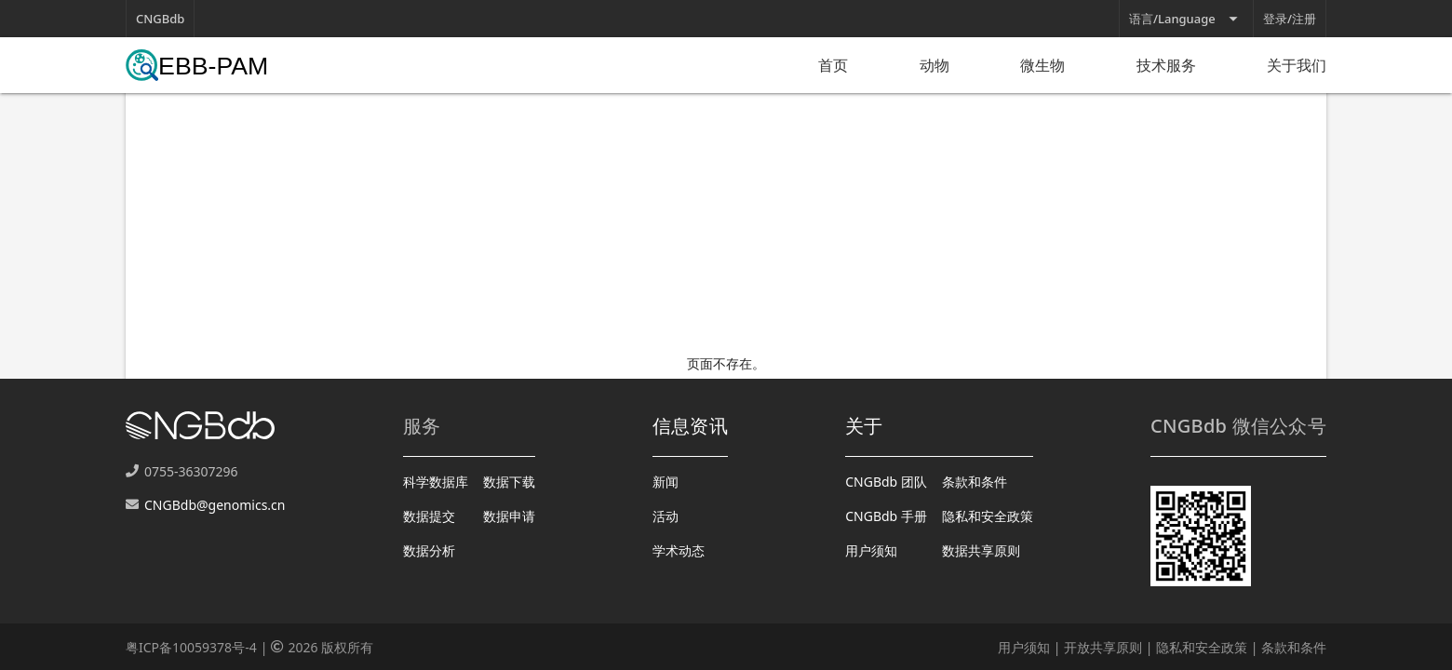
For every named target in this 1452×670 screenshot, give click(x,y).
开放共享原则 (1103, 647)
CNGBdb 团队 (886, 481)
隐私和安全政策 (987, 516)
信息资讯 (690, 425)
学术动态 (678, 550)
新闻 (665, 481)
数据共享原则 (981, 550)
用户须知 (871, 550)
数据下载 (509, 481)
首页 (833, 65)
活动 (665, 516)
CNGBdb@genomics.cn (214, 505)
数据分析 (429, 550)
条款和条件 (974, 481)
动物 (934, 65)
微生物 (1042, 65)
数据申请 (509, 516)
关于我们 (1296, 65)
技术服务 (1166, 65)
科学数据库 (435, 481)
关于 (864, 425)
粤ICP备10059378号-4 (191, 647)
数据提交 (429, 516)
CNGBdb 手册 (886, 516)
